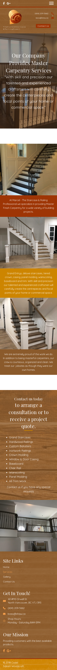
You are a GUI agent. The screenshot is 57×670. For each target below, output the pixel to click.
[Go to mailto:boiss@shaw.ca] (43, 18)
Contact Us (9, 581)
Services (7, 571)
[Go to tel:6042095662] (43, 13)
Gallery (6, 576)
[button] (51, 3)
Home (6, 567)
